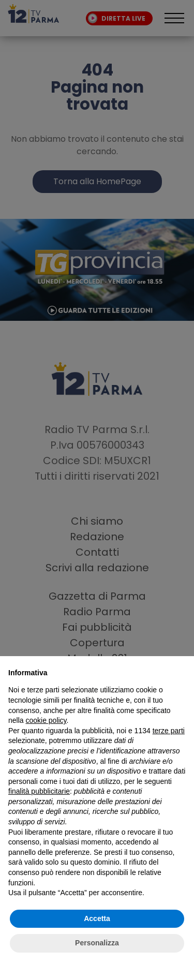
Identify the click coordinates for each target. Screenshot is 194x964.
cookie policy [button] (45, 720)
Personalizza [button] (97, 943)
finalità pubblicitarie (39, 791)
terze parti (169, 730)
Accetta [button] (97, 918)
